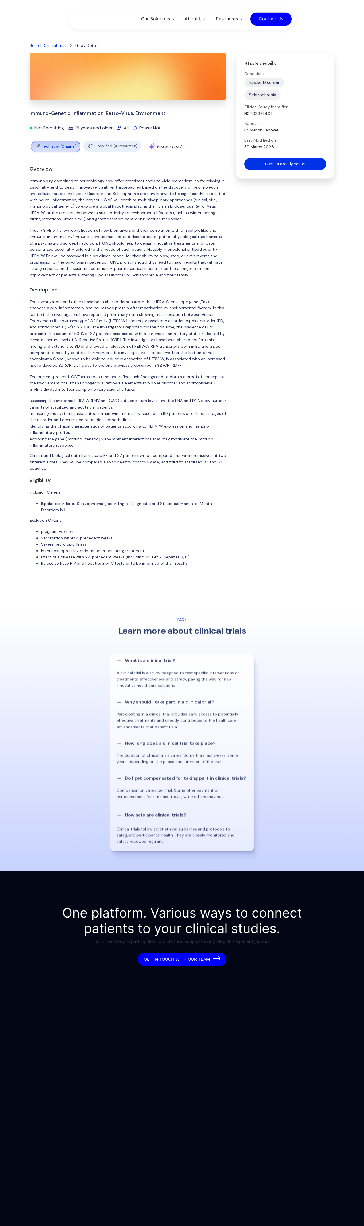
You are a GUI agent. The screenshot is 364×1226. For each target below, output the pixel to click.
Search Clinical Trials (48, 45)
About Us (195, 19)
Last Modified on (260, 140)
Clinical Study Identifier (266, 106)
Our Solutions (155, 19)
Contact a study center (285, 164)
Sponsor (252, 123)
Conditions (254, 73)
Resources (227, 19)
